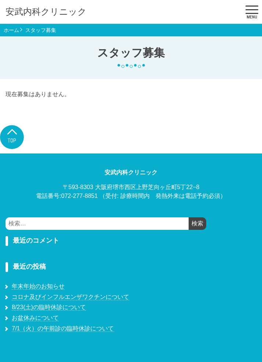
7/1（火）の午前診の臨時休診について (63, 328)
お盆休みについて (35, 318)
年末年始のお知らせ (38, 286)
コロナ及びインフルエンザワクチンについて (70, 297)
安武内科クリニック (46, 11)
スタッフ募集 (40, 30)
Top (12, 135)
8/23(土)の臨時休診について (49, 307)
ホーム (11, 30)
